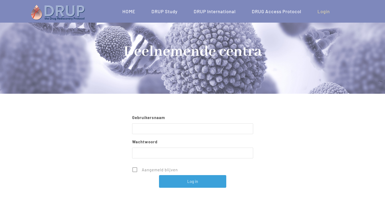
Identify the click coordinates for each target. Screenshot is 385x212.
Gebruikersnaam (148, 117)
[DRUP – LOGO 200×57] (58, 6)
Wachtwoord (144, 141)
